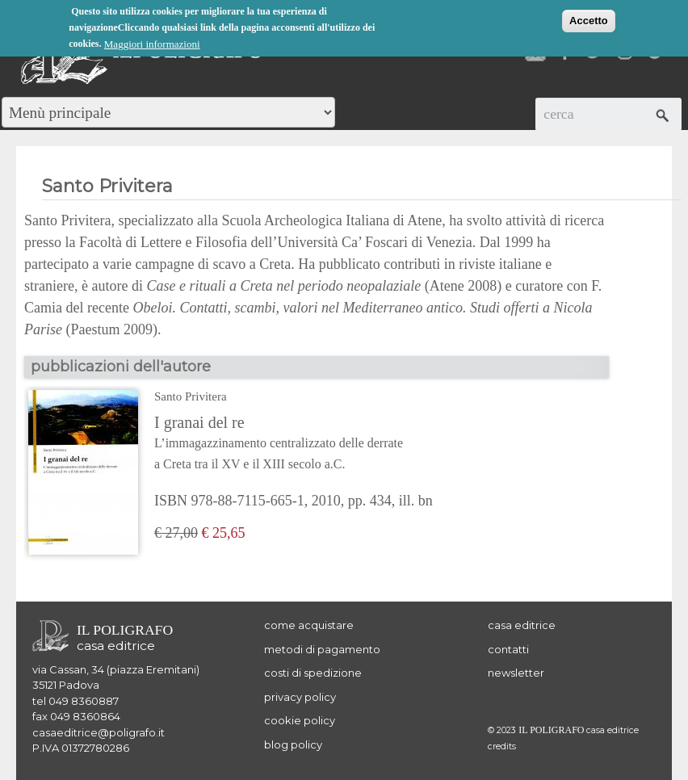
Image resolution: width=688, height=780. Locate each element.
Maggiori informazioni (152, 43)
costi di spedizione (313, 672)
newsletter (516, 672)
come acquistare (309, 625)
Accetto (588, 20)
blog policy (293, 744)
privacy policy (300, 696)
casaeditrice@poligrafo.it (98, 732)
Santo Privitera (190, 396)
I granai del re (293, 444)
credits (502, 746)
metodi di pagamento (322, 649)
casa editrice (522, 625)
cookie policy (299, 720)
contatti (508, 649)
